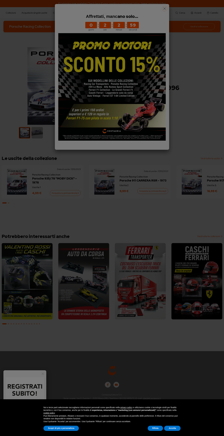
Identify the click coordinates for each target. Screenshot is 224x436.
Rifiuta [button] (155, 428)
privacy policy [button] (126, 407)
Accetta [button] (172, 428)
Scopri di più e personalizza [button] (61, 428)
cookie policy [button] (49, 413)
